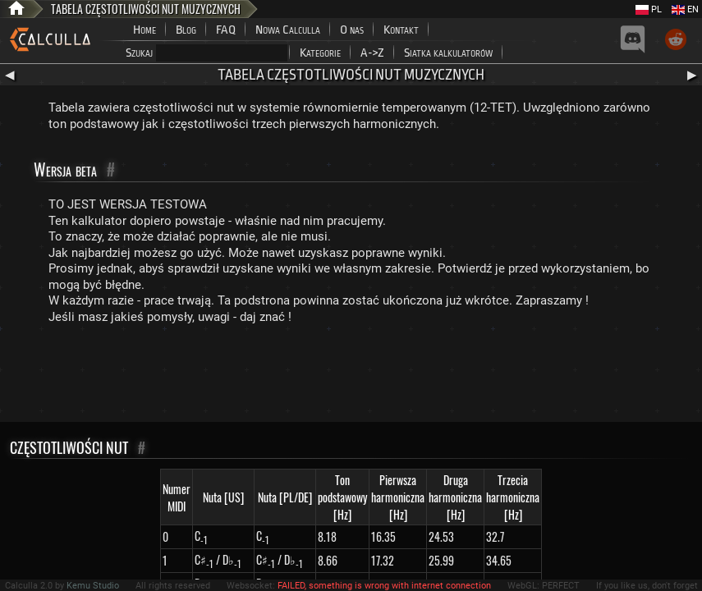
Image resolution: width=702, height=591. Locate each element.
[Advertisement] (351, 377)
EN (685, 9)
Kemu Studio (93, 585)
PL (648, 9)
